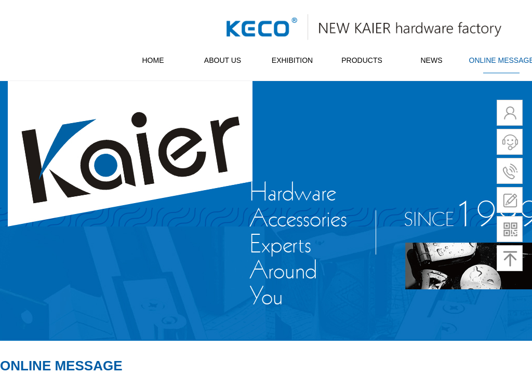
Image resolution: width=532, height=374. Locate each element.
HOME (153, 60)
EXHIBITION (292, 60)
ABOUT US (222, 60)
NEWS (432, 60)
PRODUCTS (361, 60)
